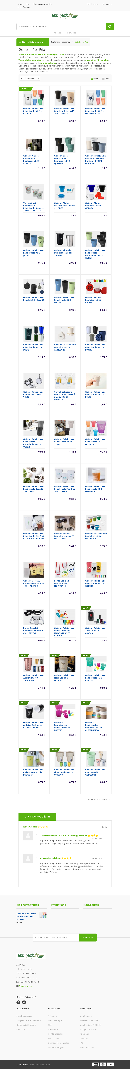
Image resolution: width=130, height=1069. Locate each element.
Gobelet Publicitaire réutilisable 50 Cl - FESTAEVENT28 (95, 111)
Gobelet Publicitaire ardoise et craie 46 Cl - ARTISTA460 (33, 725)
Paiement (84, 1034)
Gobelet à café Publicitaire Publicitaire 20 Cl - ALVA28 (32, 159)
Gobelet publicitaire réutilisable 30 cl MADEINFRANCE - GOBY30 (64, 632)
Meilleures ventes (27, 905)
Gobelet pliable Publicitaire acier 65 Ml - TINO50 (64, 536)
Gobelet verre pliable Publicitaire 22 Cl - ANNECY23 (65, 347)
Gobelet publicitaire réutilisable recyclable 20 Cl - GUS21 (95, 254)
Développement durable (42, 4)
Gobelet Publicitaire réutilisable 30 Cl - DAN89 (95, 347)
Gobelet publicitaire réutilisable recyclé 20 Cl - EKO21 (33, 489)
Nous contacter (26, 986)
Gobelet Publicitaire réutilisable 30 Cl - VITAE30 (33, 111)
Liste (105, 79)
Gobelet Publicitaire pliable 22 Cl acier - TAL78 (33, 394)
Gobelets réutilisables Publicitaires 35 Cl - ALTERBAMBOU (94, 726)
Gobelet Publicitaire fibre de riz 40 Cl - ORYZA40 (64, 772)
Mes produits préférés (65, 33)
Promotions (58, 905)
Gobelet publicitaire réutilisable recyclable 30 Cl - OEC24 (33, 443)
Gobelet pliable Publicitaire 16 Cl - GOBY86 (94, 206)
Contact (96, 4)
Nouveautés (91, 905)
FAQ (88, 4)
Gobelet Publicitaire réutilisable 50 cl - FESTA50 (95, 442)
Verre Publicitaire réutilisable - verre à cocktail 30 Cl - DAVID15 (64, 396)
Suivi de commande (89, 1020)
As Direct (23, 1064)
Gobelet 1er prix (82, 42)
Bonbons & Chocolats (26, 1025)
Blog (28, 4)
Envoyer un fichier (88, 1029)
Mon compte (107, 4)
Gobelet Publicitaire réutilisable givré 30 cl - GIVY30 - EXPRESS (34, 536)
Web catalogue (55, 1020)
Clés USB (20, 1029)
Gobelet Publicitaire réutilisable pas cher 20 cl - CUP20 (64, 489)
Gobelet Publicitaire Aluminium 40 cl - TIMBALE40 (33, 678)
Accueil (20, 4)
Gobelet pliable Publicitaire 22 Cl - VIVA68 (94, 300)
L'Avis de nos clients (37, 817)
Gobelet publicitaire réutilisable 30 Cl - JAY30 (33, 253)
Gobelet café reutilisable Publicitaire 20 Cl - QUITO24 (63, 159)
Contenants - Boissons (60, 42)
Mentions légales (56, 1047)
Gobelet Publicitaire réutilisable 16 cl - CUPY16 (95, 678)
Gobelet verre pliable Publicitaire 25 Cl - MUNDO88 (96, 536)
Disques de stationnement (28, 1020)
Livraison (84, 1038)
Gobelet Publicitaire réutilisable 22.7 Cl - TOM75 (64, 442)
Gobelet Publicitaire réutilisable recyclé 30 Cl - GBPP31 (64, 111)
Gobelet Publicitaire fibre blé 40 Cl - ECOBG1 (64, 678)
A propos (52, 1015)
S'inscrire (88, 937)
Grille (94, 79)
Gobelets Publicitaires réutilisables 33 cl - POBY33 (64, 726)
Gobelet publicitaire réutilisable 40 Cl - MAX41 (64, 300)
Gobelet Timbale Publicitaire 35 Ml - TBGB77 (63, 253)
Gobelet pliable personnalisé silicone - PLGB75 (64, 206)
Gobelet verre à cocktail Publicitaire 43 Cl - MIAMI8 (33, 583)
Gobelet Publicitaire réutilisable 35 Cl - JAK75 (33, 347)
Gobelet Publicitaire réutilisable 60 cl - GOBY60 (95, 583)
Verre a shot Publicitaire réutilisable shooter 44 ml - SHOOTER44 (33, 207)
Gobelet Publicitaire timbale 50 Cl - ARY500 (95, 631)
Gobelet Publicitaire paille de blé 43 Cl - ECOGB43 (33, 772)
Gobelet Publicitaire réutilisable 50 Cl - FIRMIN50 (95, 489)
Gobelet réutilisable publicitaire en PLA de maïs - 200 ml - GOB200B (95, 159)
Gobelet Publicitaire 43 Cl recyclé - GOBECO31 (95, 772)
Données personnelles (58, 1043)
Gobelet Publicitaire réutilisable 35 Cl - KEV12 (95, 394)
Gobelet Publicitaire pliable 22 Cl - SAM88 (33, 298)
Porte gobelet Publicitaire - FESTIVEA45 (61, 583)
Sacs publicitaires (24, 1015)
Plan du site (53, 1038)
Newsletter (53, 1029)
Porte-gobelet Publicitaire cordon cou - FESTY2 (33, 631)
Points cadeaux (24, 7)
